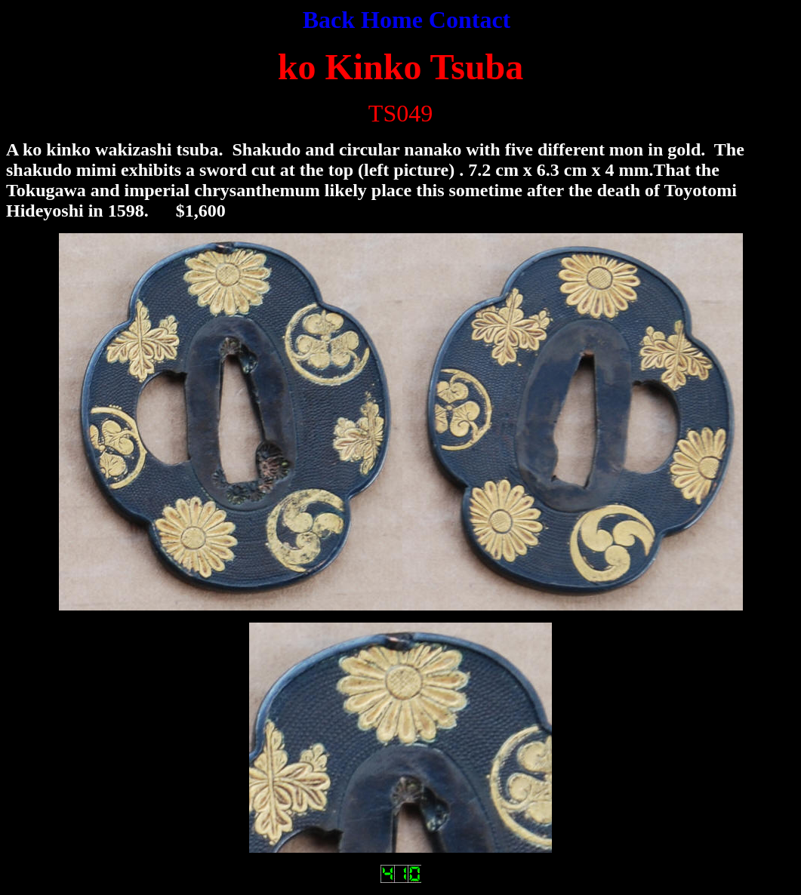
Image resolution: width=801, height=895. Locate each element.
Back (332, 19)
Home (392, 19)
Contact (469, 19)
